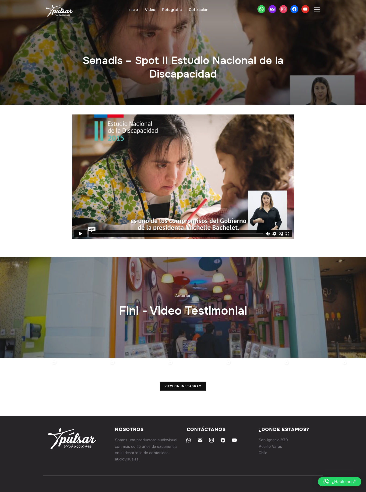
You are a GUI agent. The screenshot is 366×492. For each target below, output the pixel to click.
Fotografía (172, 9)
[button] (339, 481)
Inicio (133, 9)
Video (150, 9)
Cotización (198, 9)
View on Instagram (183, 386)
